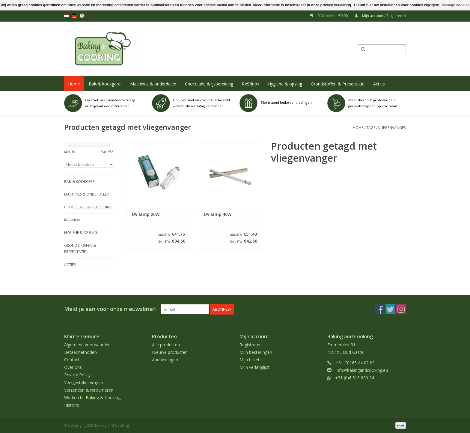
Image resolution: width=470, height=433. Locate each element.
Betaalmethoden (80, 352)
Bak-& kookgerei (105, 84)
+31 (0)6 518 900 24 (354, 377)
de (74, 15)
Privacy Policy (77, 374)
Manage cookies (456, 5)
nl (66, 15)
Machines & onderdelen (153, 84)
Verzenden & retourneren (88, 390)
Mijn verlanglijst (254, 367)
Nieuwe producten (170, 352)
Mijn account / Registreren (380, 15)
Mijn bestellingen (255, 352)
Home (74, 84)
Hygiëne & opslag (285, 84)
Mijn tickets (250, 359)
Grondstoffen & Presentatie (337, 84)
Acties (379, 84)
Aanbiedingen (165, 359)
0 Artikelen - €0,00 (329, 15)
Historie (71, 405)
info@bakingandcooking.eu (362, 370)
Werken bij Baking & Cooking (92, 397)
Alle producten (166, 344)
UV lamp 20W (145, 214)
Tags (370, 127)
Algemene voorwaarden (87, 344)
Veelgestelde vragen (83, 382)
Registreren (250, 344)
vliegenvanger (392, 127)
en (82, 15)
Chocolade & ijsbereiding (209, 84)
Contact (71, 359)
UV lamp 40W (217, 214)
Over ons (73, 367)
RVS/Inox (250, 84)
